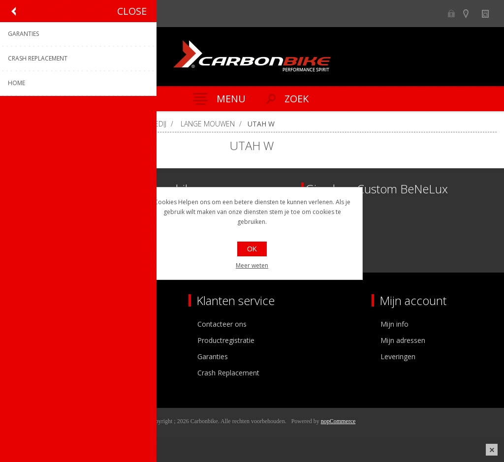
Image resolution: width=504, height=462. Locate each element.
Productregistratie (225, 340)
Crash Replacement (228, 372)
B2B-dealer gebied (451, 13)
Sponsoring (32, 372)
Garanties (212, 356)
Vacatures (29, 356)
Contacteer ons (222, 324)
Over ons (28, 324)
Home (20, 123)
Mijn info (394, 324)
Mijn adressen (402, 340)
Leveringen (397, 356)
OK (252, 249)
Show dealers (470, 13)
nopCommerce (338, 421)
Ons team (29, 340)
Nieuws (489, 13)
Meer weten (252, 265)
